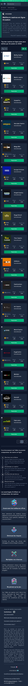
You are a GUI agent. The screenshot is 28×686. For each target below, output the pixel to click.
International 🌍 (14, 670)
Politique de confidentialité (12, 678)
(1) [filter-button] (24, 49)
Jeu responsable (9, 614)
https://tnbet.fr (12, 681)
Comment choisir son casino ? (12, 621)
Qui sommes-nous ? (9, 624)
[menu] (2, 4)
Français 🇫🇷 (14, 667)
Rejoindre (14, 68)
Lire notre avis (17, 57)
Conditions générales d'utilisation (13, 674)
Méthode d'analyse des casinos (13, 618)
